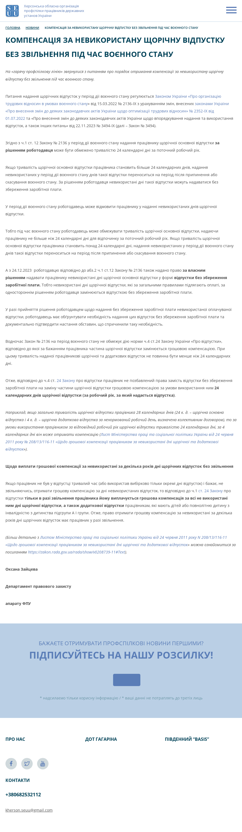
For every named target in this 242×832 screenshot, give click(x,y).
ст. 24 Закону (210, 490)
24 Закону (66, 380)
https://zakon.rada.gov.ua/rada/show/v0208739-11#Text (76, 552)
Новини (32, 28)
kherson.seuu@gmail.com (29, 810)
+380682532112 (23, 794)
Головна (12, 28)
